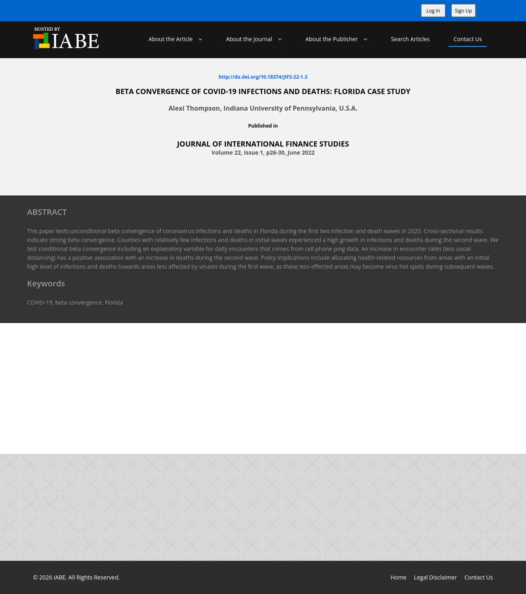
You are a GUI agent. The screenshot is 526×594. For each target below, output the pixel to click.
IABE (60, 577)
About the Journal (254, 39)
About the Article (175, 39)
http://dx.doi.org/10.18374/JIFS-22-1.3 (263, 76)
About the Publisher (336, 39)
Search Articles (410, 39)
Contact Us (467, 39)
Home (398, 577)
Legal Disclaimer (435, 577)
